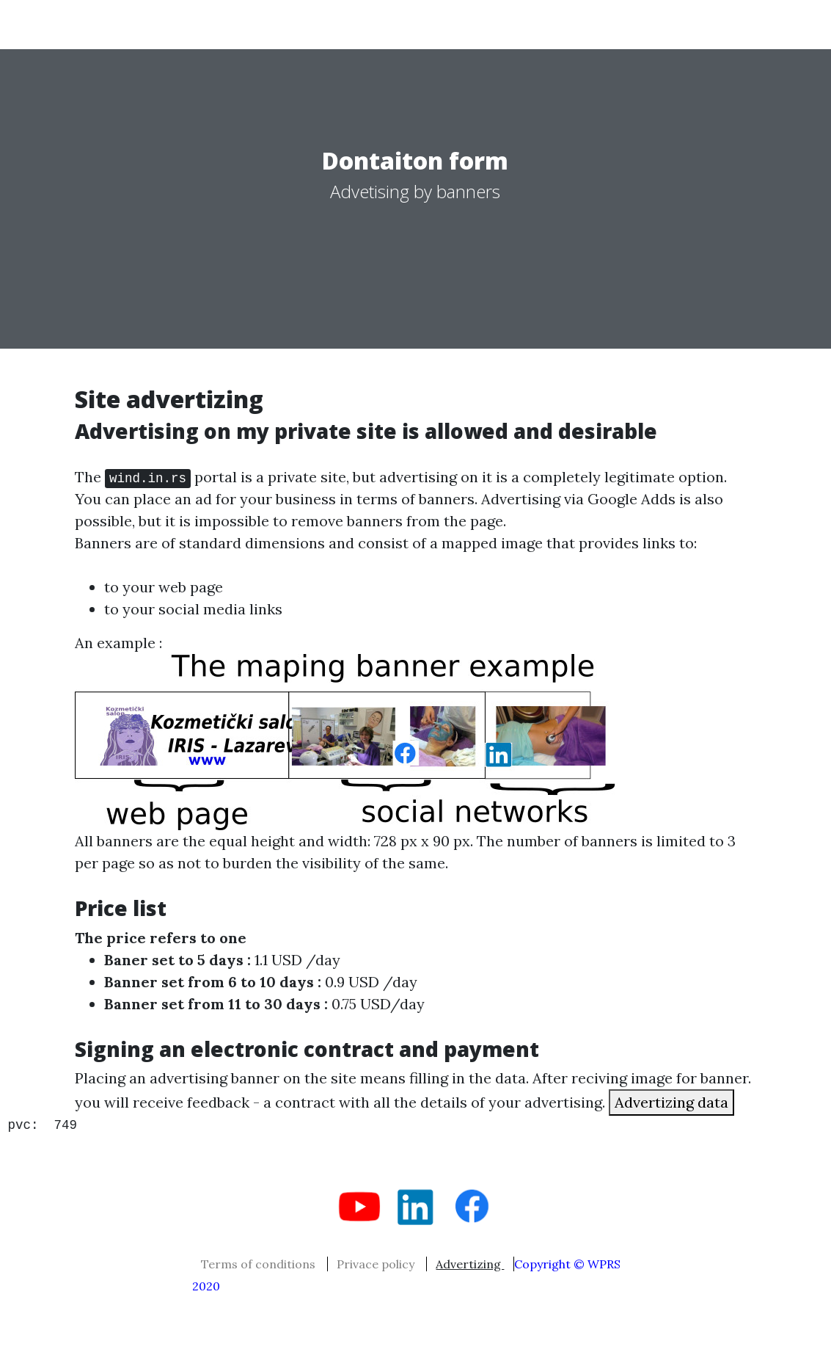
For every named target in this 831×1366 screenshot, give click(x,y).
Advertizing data (671, 1102)
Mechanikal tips (468, 24)
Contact (716, 24)
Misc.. (570, 24)
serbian (117, 24)
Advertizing (470, 1264)
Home (218, 24)
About (643, 24)
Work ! (282, 24)
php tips (360, 24)
